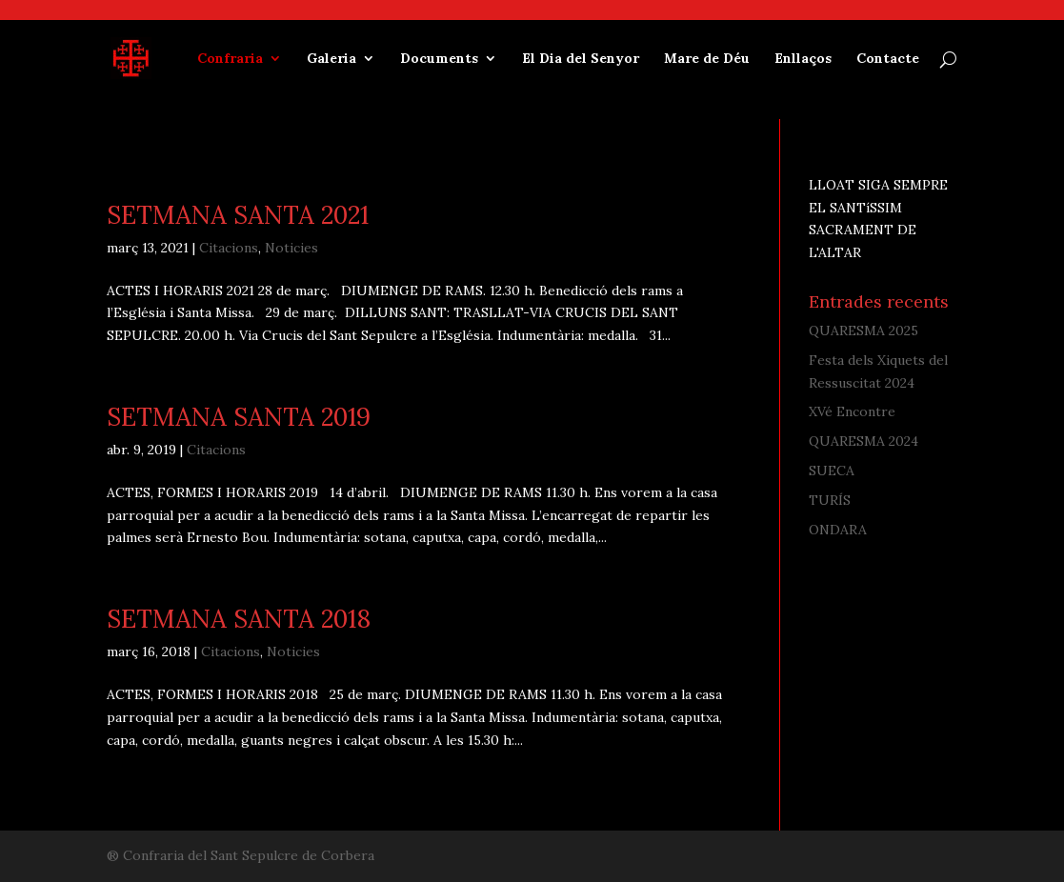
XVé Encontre (852, 411)
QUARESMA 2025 (863, 330)
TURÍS (830, 500)
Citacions (228, 247)
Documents (439, 59)
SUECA (831, 470)
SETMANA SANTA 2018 (239, 618)
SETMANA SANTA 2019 (239, 416)
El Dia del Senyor (580, 59)
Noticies (291, 247)
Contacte (887, 59)
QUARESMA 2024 (863, 441)
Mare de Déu (707, 59)
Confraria (230, 59)
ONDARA (838, 529)
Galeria (331, 59)
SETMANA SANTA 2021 (238, 215)
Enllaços (803, 59)
